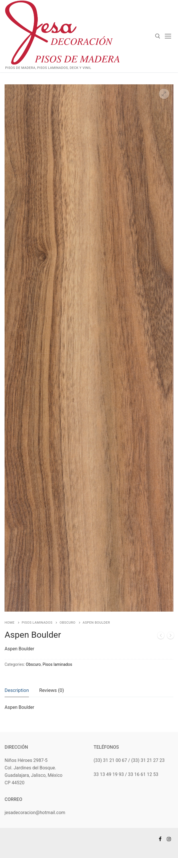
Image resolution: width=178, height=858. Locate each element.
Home (10, 622)
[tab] (17, 690)
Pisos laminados (37, 622)
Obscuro (67, 622)
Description (17, 690)
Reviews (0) (51, 690)
